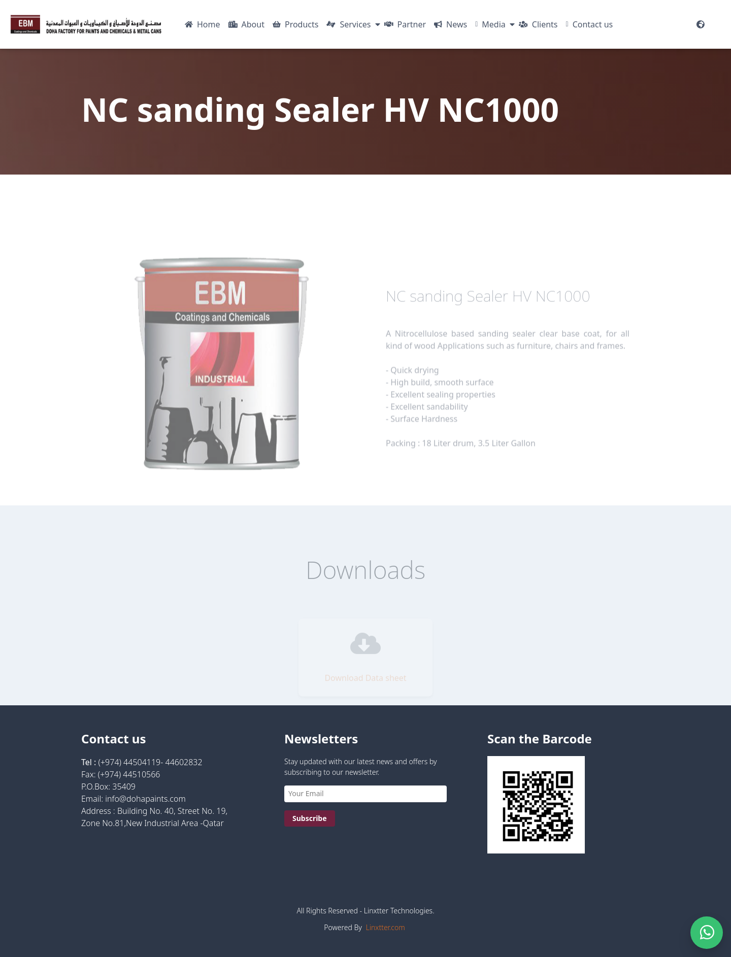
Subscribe (309, 818)
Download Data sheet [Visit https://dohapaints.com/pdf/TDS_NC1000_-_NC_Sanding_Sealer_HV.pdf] (365, 683)
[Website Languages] (700, 24)
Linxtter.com (385, 927)
